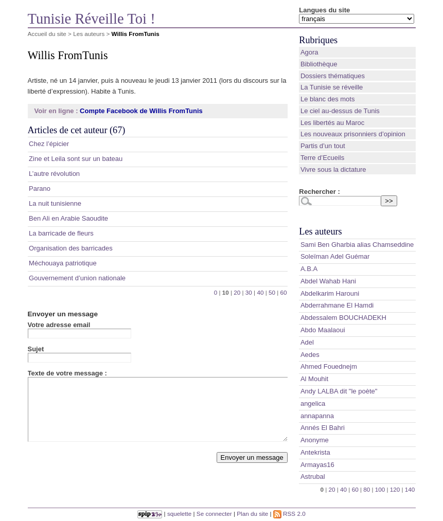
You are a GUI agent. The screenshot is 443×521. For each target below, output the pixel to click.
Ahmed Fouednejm (328, 366)
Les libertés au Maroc (332, 123)
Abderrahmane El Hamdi (337, 305)
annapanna (317, 416)
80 (366, 489)
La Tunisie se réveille (331, 87)
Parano (39, 188)
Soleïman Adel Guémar (334, 256)
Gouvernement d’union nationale (77, 278)
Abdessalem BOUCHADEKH (343, 317)
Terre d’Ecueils (322, 157)
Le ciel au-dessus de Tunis (340, 111)
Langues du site (324, 10)
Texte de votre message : (67, 373)
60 (283, 292)
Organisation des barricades (71, 248)
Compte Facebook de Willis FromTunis (141, 111)
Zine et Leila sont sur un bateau (75, 159)
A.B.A (308, 269)
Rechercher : (319, 191)
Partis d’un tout (322, 146)
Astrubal (312, 476)
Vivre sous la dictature (333, 169)
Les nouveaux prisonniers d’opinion (352, 134)
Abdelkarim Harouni (329, 293)
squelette (179, 513)
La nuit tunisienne (55, 203)
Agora (309, 52)
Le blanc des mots (327, 99)
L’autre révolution (54, 173)
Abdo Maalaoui (322, 330)
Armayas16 (317, 465)
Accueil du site (47, 33)
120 (395, 489)
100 (380, 489)
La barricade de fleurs (61, 233)
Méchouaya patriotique (63, 263)
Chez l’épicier (49, 144)
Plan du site (252, 513)
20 (237, 292)
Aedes (310, 354)
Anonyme (314, 440)
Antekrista (315, 452)
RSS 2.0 (289, 513)
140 (410, 489)
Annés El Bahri (322, 428)
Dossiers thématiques (332, 76)
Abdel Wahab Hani (328, 281)
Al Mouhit (314, 379)
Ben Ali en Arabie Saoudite (68, 218)
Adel (307, 342)
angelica (312, 403)
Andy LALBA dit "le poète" (338, 391)
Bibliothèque (319, 64)
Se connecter (214, 513)
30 (248, 292)
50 (272, 292)
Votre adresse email (59, 325)
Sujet (36, 349)
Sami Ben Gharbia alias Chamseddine (357, 244)
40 (260, 292)
